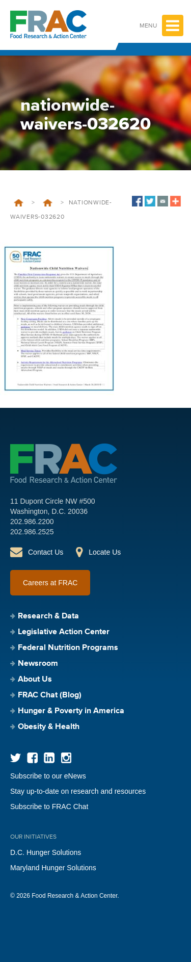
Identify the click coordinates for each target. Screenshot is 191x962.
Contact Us (45, 552)
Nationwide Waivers (47, 203)
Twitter (15, 757)
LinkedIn (49, 757)
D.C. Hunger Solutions (45, 852)
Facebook (32, 757)
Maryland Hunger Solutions (53, 868)
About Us (35, 679)
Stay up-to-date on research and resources (78, 791)
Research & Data (48, 616)
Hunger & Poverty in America (71, 711)
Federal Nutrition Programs (68, 648)
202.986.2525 (32, 532)
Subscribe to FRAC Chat (49, 806)
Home (18, 203)
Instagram (66, 757)
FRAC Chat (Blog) (49, 695)
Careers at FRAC (50, 583)
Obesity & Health (48, 727)
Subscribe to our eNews (48, 776)
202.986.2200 (32, 521)
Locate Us (105, 552)
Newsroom (38, 664)
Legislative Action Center (64, 632)
